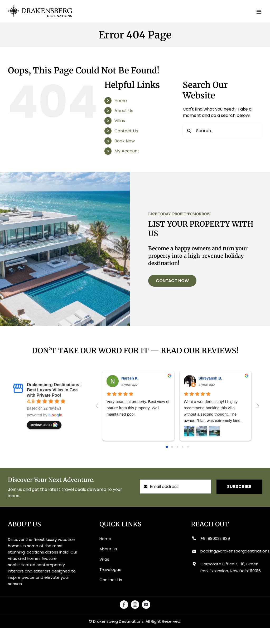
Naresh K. (129, 378)
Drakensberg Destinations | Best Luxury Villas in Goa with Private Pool (54, 389)
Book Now (124, 141)
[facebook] (124, 604)
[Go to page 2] (177, 447)
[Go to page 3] (182, 446)
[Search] (189, 130)
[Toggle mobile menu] (259, 11)
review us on (44, 424)
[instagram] (135, 604)
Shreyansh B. (210, 378)
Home (120, 101)
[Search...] (222, 130)
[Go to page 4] (188, 446)
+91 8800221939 (215, 538)
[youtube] (146, 604)
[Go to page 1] (172, 447)
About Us (123, 111)
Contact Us (126, 131)
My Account (126, 151)
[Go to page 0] (167, 447)
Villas (119, 121)
